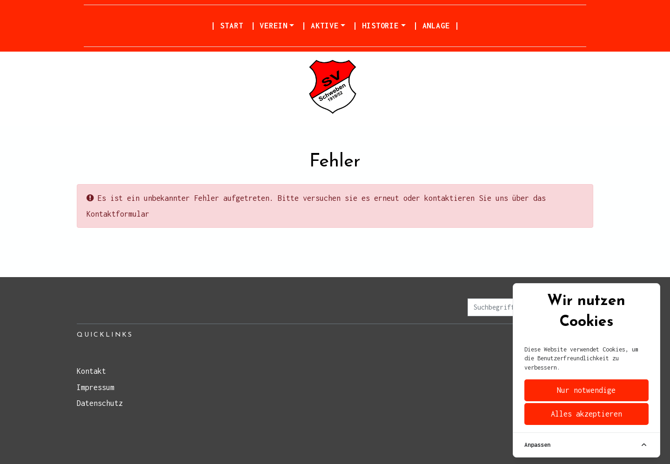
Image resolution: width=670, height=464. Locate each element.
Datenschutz (100, 403)
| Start (227, 25)
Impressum (95, 387)
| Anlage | (436, 25)
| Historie (376, 25)
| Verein (269, 25)
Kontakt (91, 371)
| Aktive (320, 25)
